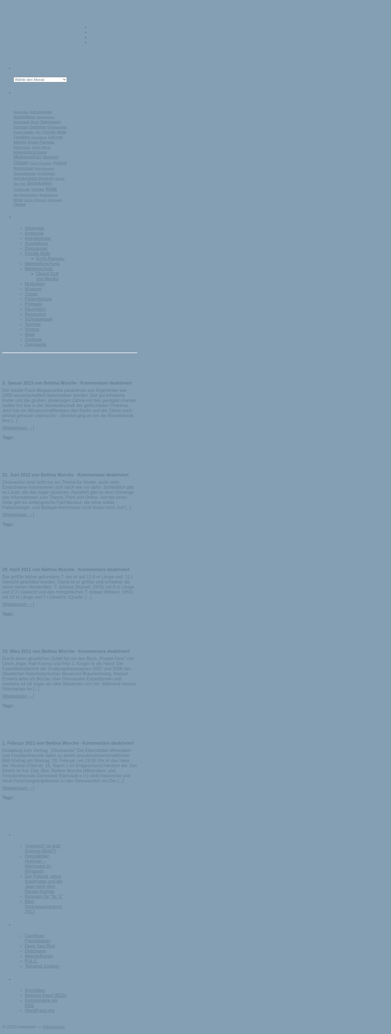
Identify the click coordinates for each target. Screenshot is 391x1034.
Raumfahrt (35, 309)
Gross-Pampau (41, 142)
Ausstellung (24, 117)
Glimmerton (39, 137)
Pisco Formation (41, 163)
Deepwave (35, 951)
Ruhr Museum (44, 168)
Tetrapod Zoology (42, 966)
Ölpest (19, 204)
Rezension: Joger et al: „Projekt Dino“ (63, 639)
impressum (53, 1026)
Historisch (21, 147)
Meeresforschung (29, 152)
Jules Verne (41, 147)
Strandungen (39, 183)
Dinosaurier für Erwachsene (47, 462)
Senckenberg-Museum (33, 178)
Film (38, 132)
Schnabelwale (24, 173)
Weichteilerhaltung (25, 195)
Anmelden (35, 990)
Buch (35, 122)
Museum (51, 157)
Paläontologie (38, 299)
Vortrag (37, 189)
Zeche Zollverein (35, 200)
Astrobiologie (41, 112)
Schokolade (46, 174)
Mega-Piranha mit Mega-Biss (48, 370)
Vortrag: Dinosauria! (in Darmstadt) (58, 731)
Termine (33, 324)
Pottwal (60, 163)
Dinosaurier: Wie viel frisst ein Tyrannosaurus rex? (50, 553)
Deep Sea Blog (40, 946)
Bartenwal (21, 122)
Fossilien (21, 137)
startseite (98, 27)
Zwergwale (55, 200)
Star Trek (19, 183)
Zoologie (33, 339)
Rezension (23, 168)
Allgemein (34, 228)
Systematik (21, 190)
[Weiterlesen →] (18, 428)
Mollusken (35, 283)
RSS (94, 42)
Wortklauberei (48, 195)
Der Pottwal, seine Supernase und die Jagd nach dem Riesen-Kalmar (43, 884)
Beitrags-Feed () (46, 995)
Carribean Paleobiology (38, 938)
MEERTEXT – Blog (108, 32)
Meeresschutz (27, 156)
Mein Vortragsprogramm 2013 (43, 906)
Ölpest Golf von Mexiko (47, 276)
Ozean (21, 162)
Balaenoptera (45, 117)
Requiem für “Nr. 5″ (44, 896)
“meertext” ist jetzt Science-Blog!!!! (42, 848)
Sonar (60, 178)
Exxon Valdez (23, 132)
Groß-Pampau (50, 258)
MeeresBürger (39, 956)
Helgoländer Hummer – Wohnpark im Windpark (38, 864)
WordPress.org (40, 1010)
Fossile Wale (54, 131)
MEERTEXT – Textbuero (113, 37)
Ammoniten (21, 112)
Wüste (18, 200)
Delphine (38, 127)
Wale (51, 189)
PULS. (31, 961)
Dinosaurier (57, 127)
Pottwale (33, 304)
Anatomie (34, 233)
